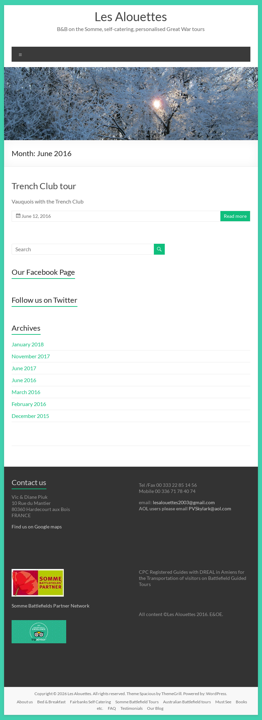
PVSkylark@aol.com (209, 508)
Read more (235, 216)
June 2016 (24, 380)
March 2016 (26, 392)
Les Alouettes (130, 16)
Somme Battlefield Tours (137, 701)
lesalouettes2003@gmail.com (184, 502)
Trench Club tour (44, 185)
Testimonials (131, 708)
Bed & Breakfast (51, 701)
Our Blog (155, 708)
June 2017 (24, 368)
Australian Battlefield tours (187, 701)
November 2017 (31, 356)
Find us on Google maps (37, 526)
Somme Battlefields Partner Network (50, 606)
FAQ (112, 708)
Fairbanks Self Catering (90, 701)
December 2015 (30, 415)
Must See (223, 701)
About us (25, 701)
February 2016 (29, 404)
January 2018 (28, 344)
